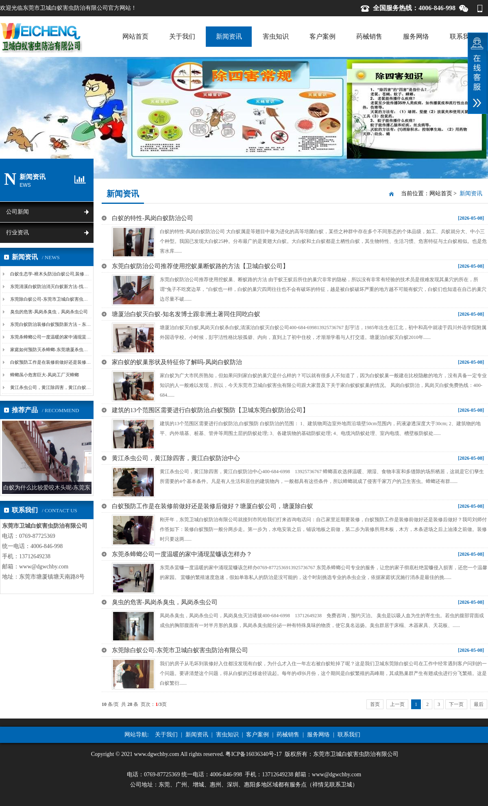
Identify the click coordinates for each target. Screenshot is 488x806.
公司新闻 (17, 212)
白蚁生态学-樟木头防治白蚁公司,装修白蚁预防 (56, 273)
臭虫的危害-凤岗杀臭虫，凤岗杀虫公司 (49, 311)
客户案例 (322, 36)
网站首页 (135, 36)
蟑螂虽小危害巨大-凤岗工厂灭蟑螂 (44, 374)
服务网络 (416, 36)
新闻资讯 (229, 36)
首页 (375, 704)
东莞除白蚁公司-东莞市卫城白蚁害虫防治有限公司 (60, 299)
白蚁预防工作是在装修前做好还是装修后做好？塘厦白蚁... (67, 362)
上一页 (397, 704)
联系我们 (463, 36)
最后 (479, 704)
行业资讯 (17, 232)
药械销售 (369, 36)
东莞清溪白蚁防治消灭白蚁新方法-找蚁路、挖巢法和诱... (66, 286)
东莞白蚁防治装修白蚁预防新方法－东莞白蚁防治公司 (64, 324)
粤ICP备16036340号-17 (253, 754)
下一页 (456, 704)
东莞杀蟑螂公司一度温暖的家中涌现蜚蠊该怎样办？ (61, 336)
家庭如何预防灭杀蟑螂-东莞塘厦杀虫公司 (51, 349)
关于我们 (182, 36)
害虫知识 (276, 36)
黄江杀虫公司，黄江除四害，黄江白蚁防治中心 (57, 387)
